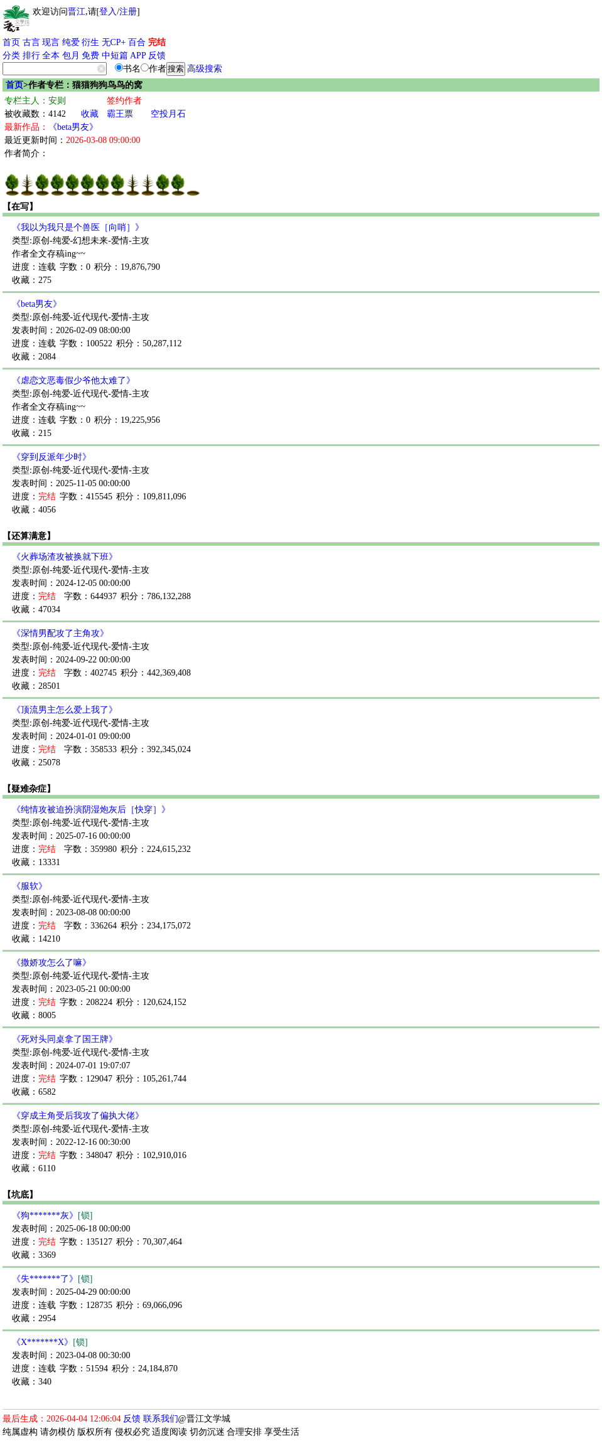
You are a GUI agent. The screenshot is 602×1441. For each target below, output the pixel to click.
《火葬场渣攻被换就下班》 (64, 556)
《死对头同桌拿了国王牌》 (64, 1039)
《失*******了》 (52, 1279)
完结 (157, 42)
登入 (108, 11)
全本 (51, 55)
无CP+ (114, 42)
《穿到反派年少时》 (51, 457)
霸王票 (120, 114)
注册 (128, 11)
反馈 (157, 55)
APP (138, 55)
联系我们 (160, 1418)
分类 (11, 55)
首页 (11, 42)
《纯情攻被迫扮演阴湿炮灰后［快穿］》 (91, 809)
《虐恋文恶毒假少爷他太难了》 (73, 380)
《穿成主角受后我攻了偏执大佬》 (78, 1115)
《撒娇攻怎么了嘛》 (51, 962)
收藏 (90, 114)
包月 (71, 55)
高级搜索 (204, 68)
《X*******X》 (50, 1342)
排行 (31, 55)
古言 (31, 42)
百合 (137, 42)
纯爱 (71, 42)
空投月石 (168, 114)
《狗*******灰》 (52, 1215)
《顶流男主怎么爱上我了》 (64, 710)
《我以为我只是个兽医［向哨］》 (78, 227)
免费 (90, 55)
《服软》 (29, 886)
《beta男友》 (73, 127)
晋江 (76, 11)
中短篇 (115, 55)
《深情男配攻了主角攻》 (60, 633)
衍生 (90, 42)
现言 (51, 42)
